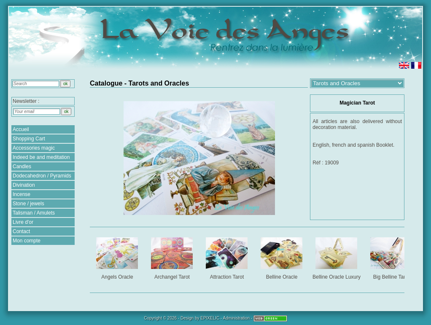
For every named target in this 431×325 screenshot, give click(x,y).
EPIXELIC (209, 318)
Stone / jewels (28, 204)
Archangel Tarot (172, 257)
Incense (21, 194)
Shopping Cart (29, 139)
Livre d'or (23, 222)
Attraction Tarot (227, 257)
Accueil (21, 129)
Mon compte (26, 241)
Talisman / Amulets (34, 213)
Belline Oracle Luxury (337, 257)
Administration (236, 318)
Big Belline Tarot (392, 257)
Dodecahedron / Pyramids (42, 176)
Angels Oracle (118, 257)
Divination (24, 185)
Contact (21, 231)
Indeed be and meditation (41, 157)
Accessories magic (34, 148)
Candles (22, 166)
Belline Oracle (282, 257)
